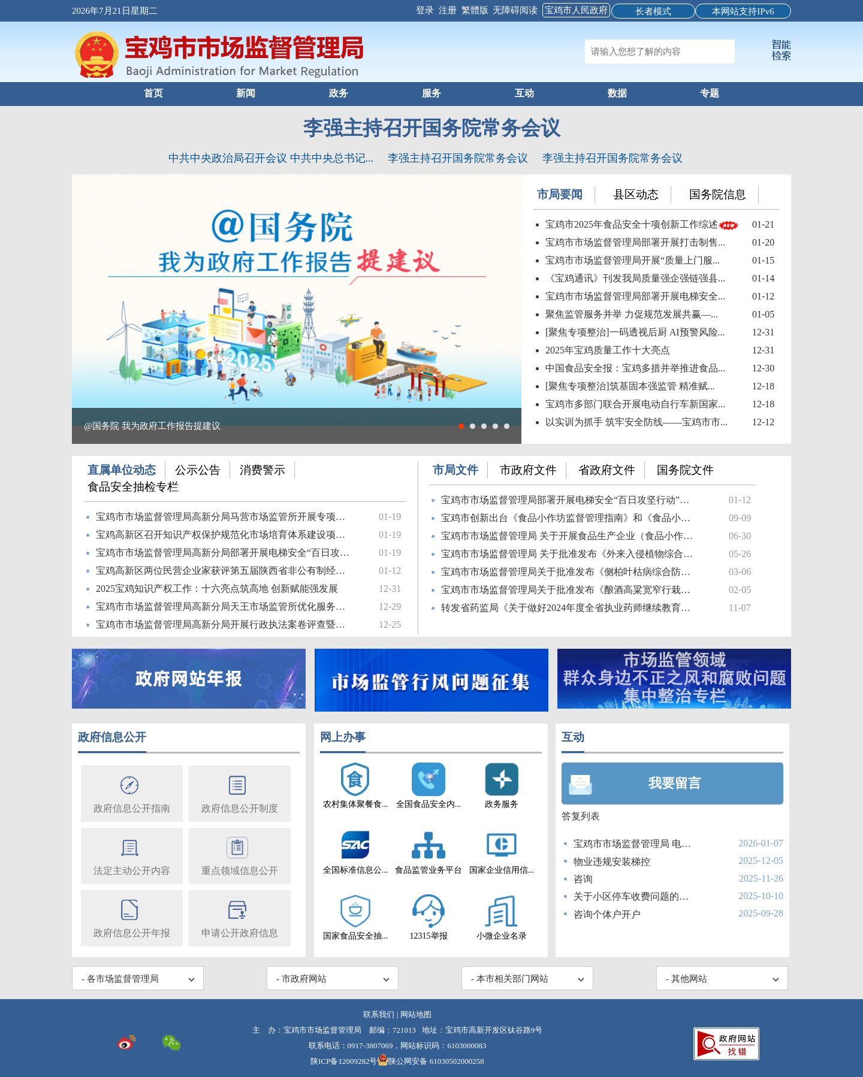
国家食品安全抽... (355, 917)
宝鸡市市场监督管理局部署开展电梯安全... (635, 296)
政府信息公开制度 (239, 792)
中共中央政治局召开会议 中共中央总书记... (270, 158)
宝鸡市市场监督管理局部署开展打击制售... (635, 242)
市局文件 (455, 470)
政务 (338, 93)
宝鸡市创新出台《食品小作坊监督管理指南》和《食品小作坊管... (570, 518)
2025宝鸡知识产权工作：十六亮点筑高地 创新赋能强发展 (217, 588)
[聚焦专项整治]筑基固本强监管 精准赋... (630, 386)
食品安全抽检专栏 (133, 486)
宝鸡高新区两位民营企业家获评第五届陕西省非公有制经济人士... (225, 570)
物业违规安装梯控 (612, 862)
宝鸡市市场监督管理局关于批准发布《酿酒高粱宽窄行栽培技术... (570, 590)
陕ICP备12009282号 (343, 1061)
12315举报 (429, 917)
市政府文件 (528, 470)
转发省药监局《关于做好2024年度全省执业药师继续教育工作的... (570, 608)
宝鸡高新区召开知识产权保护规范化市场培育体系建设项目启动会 (225, 535)
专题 (709, 93)
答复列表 (581, 816)
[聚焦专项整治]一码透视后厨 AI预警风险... (635, 332)
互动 (524, 93)
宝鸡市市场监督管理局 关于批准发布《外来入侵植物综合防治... (570, 554)
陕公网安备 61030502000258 (430, 1061)
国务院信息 (717, 194)
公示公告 (198, 470)
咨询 (583, 879)
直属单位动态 (121, 470)
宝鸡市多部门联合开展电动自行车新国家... (635, 404)
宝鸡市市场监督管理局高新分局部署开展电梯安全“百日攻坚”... (225, 552)
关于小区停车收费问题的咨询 (633, 896)
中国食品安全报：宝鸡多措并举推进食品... (635, 368)
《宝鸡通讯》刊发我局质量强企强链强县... (635, 278)
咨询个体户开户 (607, 914)
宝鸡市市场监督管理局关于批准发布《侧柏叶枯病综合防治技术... (570, 572)
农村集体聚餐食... (355, 786)
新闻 (245, 93)
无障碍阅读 (515, 10)
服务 (431, 93)
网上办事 (343, 737)
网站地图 (416, 1014)
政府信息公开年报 (131, 917)
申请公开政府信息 (239, 917)
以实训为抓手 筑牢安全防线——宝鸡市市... (636, 422)
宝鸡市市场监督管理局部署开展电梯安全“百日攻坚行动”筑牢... (570, 500)
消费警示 (262, 470)
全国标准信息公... (355, 851)
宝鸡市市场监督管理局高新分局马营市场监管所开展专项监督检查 (225, 517)
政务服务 (501, 786)
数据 (617, 93)
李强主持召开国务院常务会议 (431, 128)
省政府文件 (606, 470)
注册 (449, 10)
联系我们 (378, 1014)
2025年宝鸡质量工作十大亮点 (607, 350)
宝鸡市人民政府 (576, 10)
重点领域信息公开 (239, 855)
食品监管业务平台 (428, 851)
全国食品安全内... (428, 786)
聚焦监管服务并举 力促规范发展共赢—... (631, 314)
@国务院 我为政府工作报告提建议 (152, 426)
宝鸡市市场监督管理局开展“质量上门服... (632, 260)
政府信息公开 (112, 737)
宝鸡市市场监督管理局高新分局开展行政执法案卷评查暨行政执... (225, 624)
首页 (153, 93)
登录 (426, 10)
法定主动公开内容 (131, 855)
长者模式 (653, 11)
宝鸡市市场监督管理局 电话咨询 (633, 844)
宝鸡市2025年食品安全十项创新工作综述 (631, 224)
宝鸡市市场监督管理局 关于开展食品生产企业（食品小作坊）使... (570, 536)
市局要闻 (560, 194)
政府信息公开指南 (131, 792)
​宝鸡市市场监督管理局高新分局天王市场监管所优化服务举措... (225, 606)
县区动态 (636, 194)
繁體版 (474, 10)
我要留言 (674, 783)
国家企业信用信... (502, 851)
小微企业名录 (501, 917)
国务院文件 (685, 470)
